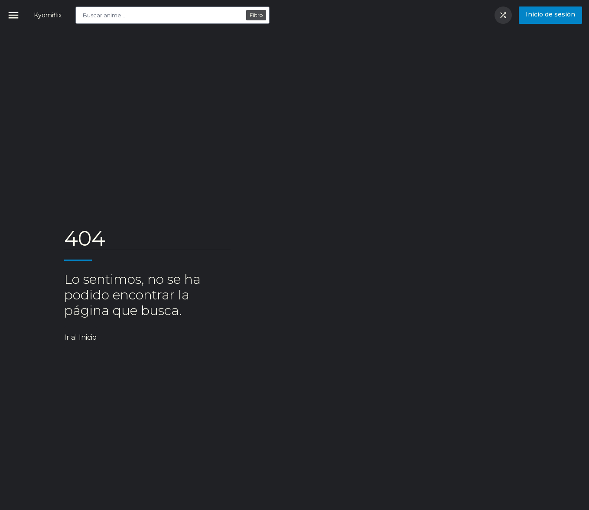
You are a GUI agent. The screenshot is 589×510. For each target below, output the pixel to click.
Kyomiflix (48, 15)
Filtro (256, 15)
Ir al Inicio (80, 337)
